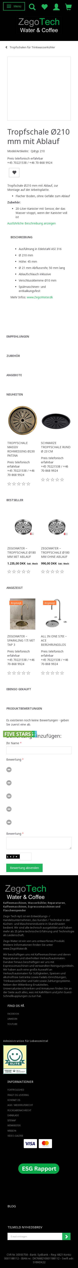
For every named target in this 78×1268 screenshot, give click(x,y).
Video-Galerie (15, 1135)
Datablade (13, 1115)
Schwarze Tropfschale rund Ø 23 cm (56, 447)
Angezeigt (14, 588)
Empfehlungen (17, 336)
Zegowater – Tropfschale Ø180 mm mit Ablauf (21, 552)
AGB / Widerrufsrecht (20, 1105)
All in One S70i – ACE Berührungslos (54, 640)
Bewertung (13, 759)
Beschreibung (21, 237)
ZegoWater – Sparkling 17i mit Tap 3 (21, 640)
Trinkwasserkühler (15, 981)
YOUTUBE (12, 1024)
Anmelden (66, 1236)
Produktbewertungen (24, 708)
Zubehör (13, 356)
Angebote (14, 375)
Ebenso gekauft (18, 689)
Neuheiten (14, 394)
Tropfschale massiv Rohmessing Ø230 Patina (21, 449)
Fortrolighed (15, 1089)
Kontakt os (13, 1100)
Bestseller (14, 500)
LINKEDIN (12, 1018)
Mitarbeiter (14, 1125)
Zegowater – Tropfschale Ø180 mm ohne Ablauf (55, 552)
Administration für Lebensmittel (25, 1041)
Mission (11, 1130)
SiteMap (11, 1120)
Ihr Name (12, 743)
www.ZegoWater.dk (40, 297)
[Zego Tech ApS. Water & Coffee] (39, 24)
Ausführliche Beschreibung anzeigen (31, 223)
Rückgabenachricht (19, 1110)
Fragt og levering (18, 1095)
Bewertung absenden (24, 868)
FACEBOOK (13, 1013)
